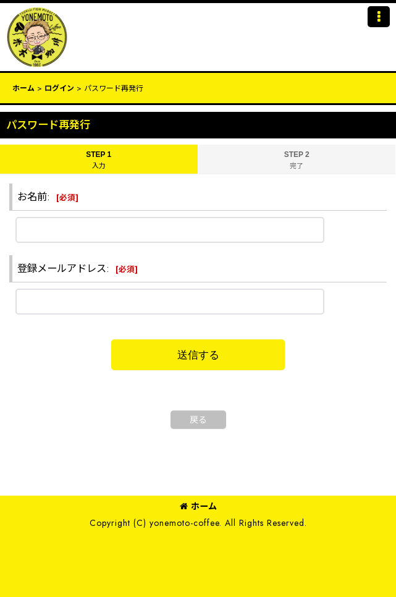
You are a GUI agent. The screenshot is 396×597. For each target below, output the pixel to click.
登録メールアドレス (61, 268)
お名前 (32, 197)
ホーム (198, 506)
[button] (379, 16)
